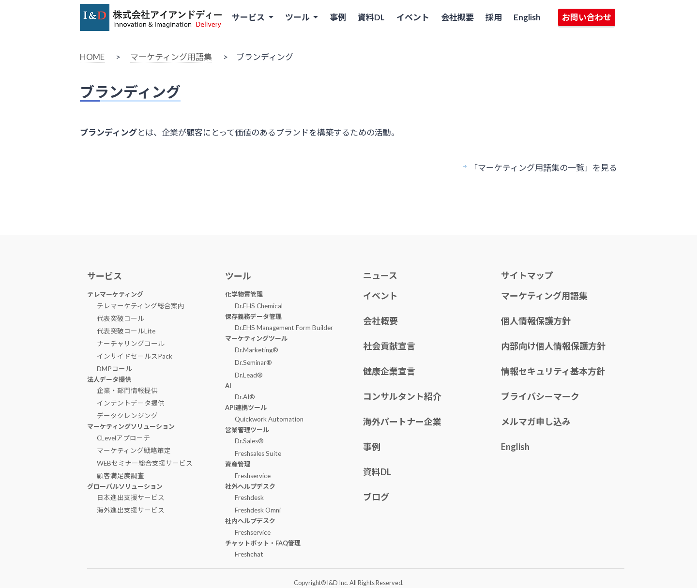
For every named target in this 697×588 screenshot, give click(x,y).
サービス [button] (249, 17)
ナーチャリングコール (131, 343)
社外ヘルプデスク (250, 486)
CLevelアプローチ (123, 438)
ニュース (380, 275)
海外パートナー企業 (402, 421)
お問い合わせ (586, 17)
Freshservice (253, 476)
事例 (338, 17)
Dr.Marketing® (256, 350)
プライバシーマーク (540, 396)
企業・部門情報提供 (127, 390)
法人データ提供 (109, 379)
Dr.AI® (245, 397)
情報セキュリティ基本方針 (553, 371)
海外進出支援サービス (131, 510)
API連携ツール (246, 407)
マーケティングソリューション (131, 426)
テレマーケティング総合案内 (140, 306)
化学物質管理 (244, 294)
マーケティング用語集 (171, 57)
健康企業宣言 (389, 371)
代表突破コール (120, 318)
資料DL (371, 17)
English (527, 17)
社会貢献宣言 (389, 346)
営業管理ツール (247, 430)
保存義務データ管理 (253, 316)
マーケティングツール (256, 338)
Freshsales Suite (258, 453)
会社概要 (457, 17)
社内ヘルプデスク (250, 521)
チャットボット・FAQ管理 (263, 543)
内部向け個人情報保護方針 (553, 346)
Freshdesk (249, 497)
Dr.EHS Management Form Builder (284, 328)
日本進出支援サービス (131, 497)
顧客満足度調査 (120, 476)
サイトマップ (527, 275)
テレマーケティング (115, 294)
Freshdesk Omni (258, 510)
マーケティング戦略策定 (134, 450)
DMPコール (114, 369)
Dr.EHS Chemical (259, 306)
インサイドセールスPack (134, 356)
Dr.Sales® (249, 441)
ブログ (376, 497)
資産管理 (237, 464)
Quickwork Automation (269, 419)
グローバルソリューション (125, 486)
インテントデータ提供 (131, 403)
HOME (92, 57)
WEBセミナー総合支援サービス (145, 463)
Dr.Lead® (249, 375)
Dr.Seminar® (253, 362)
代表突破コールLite (126, 331)
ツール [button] (298, 17)
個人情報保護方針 (536, 321)
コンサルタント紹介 (402, 396)
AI (228, 386)
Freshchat (249, 554)
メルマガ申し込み (536, 421)
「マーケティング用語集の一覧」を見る (543, 168)
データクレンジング (127, 416)
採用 (493, 17)
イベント (412, 17)
